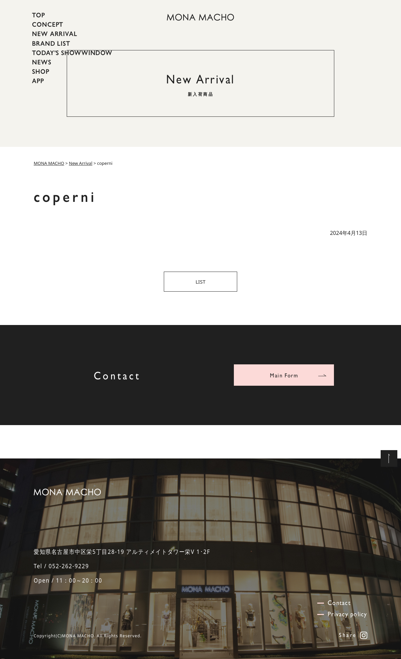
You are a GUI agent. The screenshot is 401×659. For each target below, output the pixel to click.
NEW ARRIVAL (54, 34)
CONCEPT (47, 24)
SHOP (40, 71)
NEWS (41, 62)
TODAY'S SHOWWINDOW (72, 53)
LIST (200, 281)
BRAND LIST (51, 43)
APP (38, 81)
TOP (38, 15)
